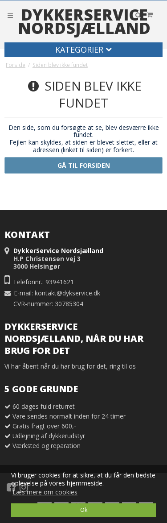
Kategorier (83, 49)
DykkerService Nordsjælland (84, 21)
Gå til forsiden (83, 165)
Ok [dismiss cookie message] (83, 510)
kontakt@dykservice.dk (67, 293)
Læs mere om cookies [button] (44, 492)
